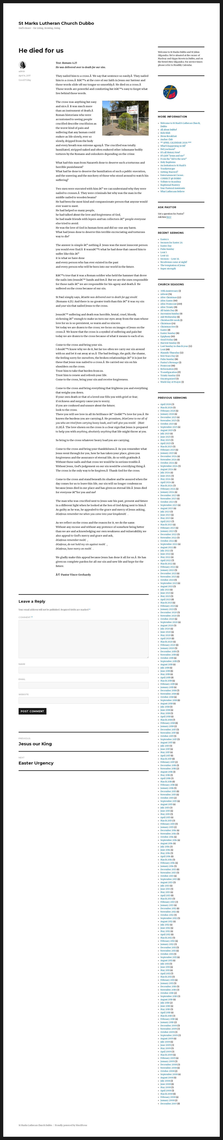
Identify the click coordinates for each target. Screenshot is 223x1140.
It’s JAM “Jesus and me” (172, 155)
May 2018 (165, 713)
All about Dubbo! (168, 129)
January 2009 (167, 1061)
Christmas (165, 323)
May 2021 (165, 596)
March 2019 (166, 681)
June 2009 (165, 1045)
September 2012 (168, 918)
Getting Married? (169, 172)
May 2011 (165, 970)
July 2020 (165, 628)
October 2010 (167, 993)
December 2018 (168, 690)
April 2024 (165, 482)
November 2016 (168, 768)
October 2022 (167, 541)
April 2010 (165, 1012)
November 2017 (168, 733)
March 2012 (166, 937)
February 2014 (167, 863)
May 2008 (165, 1087)
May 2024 (165, 479)
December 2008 (168, 1064)
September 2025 (168, 427)
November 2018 (168, 694)
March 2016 (166, 781)
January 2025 (167, 453)
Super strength (168, 268)
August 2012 (166, 921)
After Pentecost (168, 304)
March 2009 (166, 1055)
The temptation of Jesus (172, 265)
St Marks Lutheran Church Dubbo (56, 23)
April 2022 (165, 560)
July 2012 (164, 924)
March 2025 (166, 446)
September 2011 (168, 957)
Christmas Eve (167, 326)
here (169, 217)
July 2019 (164, 667)
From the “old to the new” (173, 159)
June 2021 (165, 593)
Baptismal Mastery (170, 185)
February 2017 (167, 762)
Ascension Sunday (169, 313)
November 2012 (168, 911)
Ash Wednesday (168, 317)
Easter (163, 330)
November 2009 (168, 1029)
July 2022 (165, 550)
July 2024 (165, 472)
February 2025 (167, 450)
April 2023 (165, 521)
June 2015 (165, 811)
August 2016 (166, 772)
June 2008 (165, 1084)
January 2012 (167, 944)
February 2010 (167, 1019)
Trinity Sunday (168, 375)
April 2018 (165, 716)
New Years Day (167, 356)
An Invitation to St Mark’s (173, 165)
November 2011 (168, 950)
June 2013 (165, 889)
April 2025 (165, 443)
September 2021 (168, 583)
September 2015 (168, 801)
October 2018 (167, 697)
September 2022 (168, 544)
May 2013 (165, 892)
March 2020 (166, 641)
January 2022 (167, 570)
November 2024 (168, 459)
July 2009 (165, 1042)
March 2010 (166, 1016)
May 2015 (165, 814)
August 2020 (166, 625)
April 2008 (165, 1090)
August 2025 (166, 430)
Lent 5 (163, 252)
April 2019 (165, 677)
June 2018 (165, 710)
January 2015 (166, 827)
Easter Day (166, 246)
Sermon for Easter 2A (171, 242)
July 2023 (165, 511)
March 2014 (166, 859)
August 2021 (166, 586)
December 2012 (168, 908)
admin (22, 71)
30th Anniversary (169, 291)
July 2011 (164, 963)
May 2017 (165, 752)
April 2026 (165, 404)
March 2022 (166, 563)
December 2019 (168, 651)
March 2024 (166, 485)
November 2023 (168, 498)
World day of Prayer (170, 382)
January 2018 (167, 726)
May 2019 (165, 674)
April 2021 (165, 599)
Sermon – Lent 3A (169, 259)
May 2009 (165, 1048)
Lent (162, 349)
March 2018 (166, 720)
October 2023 (167, 502)
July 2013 (164, 885)
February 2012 (167, 941)
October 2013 (167, 876)
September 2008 (169, 1074)
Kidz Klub (165, 133)
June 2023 (165, 515)
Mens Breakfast (168, 136)
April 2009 (165, 1051)
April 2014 (165, 856)
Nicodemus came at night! (173, 262)
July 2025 (165, 433)
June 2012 (165, 928)
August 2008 (166, 1077)
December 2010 (168, 986)
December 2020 (168, 612)
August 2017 (166, 742)
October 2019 (166, 658)
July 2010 (164, 1003)
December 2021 (168, 573)
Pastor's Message (169, 362)
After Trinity (166, 307)
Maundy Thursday (169, 352)
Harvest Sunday (168, 343)
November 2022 (168, 537)
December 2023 (168, 495)
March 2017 (166, 759)
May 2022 (165, 557)
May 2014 (165, 853)
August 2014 (166, 843)
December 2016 (168, 765)
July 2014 (164, 846)
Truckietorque (167, 168)
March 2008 (166, 1094)
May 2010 (165, 1009)
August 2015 (166, 804)
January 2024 (167, 492)
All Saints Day (167, 310)
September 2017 (168, 739)
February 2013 (167, 902)
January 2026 (167, 414)
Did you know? (167, 149)
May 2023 (165, 518)
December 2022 (168, 534)
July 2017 (164, 746)
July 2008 (165, 1081)
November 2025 (168, 420)
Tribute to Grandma (170, 181)
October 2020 (167, 619)
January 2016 (166, 788)
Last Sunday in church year (174, 346)
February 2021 (167, 606)
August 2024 (166, 469)
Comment (26, 617)
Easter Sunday (167, 333)
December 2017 (168, 729)
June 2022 (165, 554)
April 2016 (165, 778)
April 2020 (165, 638)
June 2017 (165, 749)
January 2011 (166, 983)
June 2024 (165, 476)
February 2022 (167, 567)
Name (22, 664)
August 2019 (166, 664)
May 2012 (165, 931)
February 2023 (167, 528)
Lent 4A (164, 255)
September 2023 (168, 505)
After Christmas (168, 297)
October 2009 (167, 1032)
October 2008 (167, 1071)
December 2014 (168, 830)
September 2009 (169, 1035)
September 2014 (168, 840)
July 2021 (165, 589)
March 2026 (166, 407)
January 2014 (167, 866)
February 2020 (167, 645)
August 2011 (166, 960)
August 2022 (166, 547)
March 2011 (166, 977)
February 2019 (167, 684)
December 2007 (168, 1103)
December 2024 (168, 456)
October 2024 (167, 463)
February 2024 (167, 489)
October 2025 (167, 424)
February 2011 (167, 980)
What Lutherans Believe (172, 191)
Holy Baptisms (167, 162)
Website (24, 694)
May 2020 (165, 635)
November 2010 (168, 990)
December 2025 (168, 417)
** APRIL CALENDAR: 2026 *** (175, 142)
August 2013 (166, 882)
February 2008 (167, 1097)
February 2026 (167, 411)
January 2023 (167, 531)
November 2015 (168, 794)
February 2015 (167, 824)
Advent (164, 294)
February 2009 (167, 1058)
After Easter (166, 300)
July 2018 (164, 707)
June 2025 (165, 437)
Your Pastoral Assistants (172, 188)
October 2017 (166, 736)
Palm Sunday (167, 249)
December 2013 (168, 869)
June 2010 (165, 1006)
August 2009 (166, 1038)
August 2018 (166, 703)
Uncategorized (168, 378)
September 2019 (168, 661)
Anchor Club (166, 139)
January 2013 (167, 905)
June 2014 (165, 850)
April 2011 (165, 973)
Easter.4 (164, 239)
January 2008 (167, 1100)
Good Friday (25, 80)
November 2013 (168, 872)
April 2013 (165, 895)
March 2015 (166, 820)
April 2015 (165, 817)
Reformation (167, 369)
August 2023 (166, 508)
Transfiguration (168, 372)
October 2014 (167, 837)
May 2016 (165, 775)
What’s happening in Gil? (173, 146)
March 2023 (166, 524)
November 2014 (168, 833)
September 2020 (169, 622)
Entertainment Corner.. (172, 175)
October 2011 (166, 954)
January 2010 (167, 1022)
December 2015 (168, 791)
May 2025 (165, 440)
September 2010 (168, 996)
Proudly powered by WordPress (71, 1125)
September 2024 (169, 466)
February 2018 (167, 723)
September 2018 (168, 700)
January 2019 (166, 687)
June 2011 (165, 967)
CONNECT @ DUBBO (170, 178)
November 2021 (168, 576)
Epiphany (165, 336)
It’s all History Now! (170, 152)
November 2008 (168, 1068)
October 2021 (167, 580)
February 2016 (167, 785)
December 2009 (168, 1025)
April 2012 (165, 934)
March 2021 (166, 602)
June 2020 (165, 632)
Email (22, 679)
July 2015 (164, 807)
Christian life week (169, 320)
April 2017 (165, 755)
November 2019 (168, 654)
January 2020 (167, 648)
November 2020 (168, 615)
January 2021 (167, 609)
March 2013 (166, 898)
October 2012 (167, 915)
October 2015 (166, 798)
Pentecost (165, 365)
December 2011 (168, 947)
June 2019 (165, 671)
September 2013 (168, 879)
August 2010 (166, 999)
